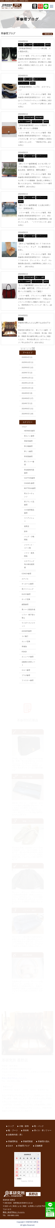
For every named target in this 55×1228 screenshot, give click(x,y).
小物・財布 (24, 1126)
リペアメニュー (39, 44)
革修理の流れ (43, 1141)
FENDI (24, 652)
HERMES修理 (29, 117)
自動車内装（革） (15, 1135)
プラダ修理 (26, 675)
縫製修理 (25, 604)
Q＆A (10, 1146)
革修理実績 (28, 1141)
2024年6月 (26, 409)
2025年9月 (26, 367)
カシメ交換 (26, 641)
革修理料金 (13, 1141)
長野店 (48, 44)
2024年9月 (26, 393)
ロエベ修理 (26, 670)
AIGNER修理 (27, 631)
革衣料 (26, 1130)
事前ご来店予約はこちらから (14, 1212)
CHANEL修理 (29, 483)
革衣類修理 (28, 456)
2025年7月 (26, 373)
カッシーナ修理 (27, 657)
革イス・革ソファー (42, 1130)
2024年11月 (26, 383)
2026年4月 (26, 357)
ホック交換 (26, 599)
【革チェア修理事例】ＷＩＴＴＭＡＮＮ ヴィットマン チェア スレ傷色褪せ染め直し (35, 247)
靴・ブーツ (13, 1130)
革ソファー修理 (30, 156)
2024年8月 (26, 398)
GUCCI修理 (26, 594)
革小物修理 (28, 446)
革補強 (24, 646)
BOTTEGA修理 (30, 488)
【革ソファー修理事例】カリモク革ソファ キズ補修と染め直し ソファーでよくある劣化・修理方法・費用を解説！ (34, 167)
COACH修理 (26, 574)
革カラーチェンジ (39, 79)
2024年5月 (26, 414)
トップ (11, 1126)
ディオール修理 (27, 584)
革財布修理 (39, 117)
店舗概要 (39, 1146)
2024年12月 (26, 378)
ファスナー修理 (27, 680)
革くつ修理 (28, 44)
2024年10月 (26, 388)
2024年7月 (26, 403)
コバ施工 (25, 636)
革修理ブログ (24, 1146)
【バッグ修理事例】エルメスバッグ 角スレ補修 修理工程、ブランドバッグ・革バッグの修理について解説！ (34, 288)
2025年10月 (26, 362)
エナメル (25, 579)
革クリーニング (27, 589)
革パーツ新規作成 (28, 609)
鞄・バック (39, 1126)
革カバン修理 (40, 277)
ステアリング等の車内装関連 (29, 564)
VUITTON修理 (29, 478)
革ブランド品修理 (24, 121)
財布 (25, 531)
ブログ (21, 44)
